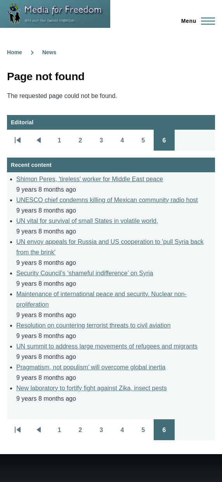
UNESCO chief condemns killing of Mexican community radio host (107, 200)
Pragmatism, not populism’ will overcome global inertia (90, 367)
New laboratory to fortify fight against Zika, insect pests (91, 388)
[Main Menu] (195, 21)
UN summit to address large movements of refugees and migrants (107, 346)
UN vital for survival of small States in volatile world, (87, 221)
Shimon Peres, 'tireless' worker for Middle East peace (89, 179)
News (49, 52)
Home (14, 52)
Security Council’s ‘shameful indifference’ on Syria (84, 273)
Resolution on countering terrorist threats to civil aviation (93, 325)
